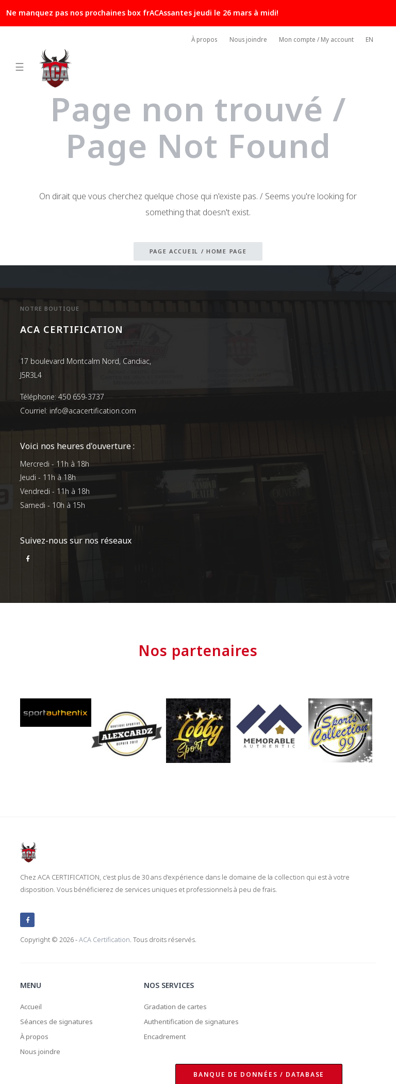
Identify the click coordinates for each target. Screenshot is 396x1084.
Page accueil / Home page (198, 252)
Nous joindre (244, 40)
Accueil (31, 1004)
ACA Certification (104, 936)
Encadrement (166, 1035)
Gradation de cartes (177, 1004)
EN (369, 40)
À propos (198, 40)
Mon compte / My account (314, 40)
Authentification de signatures (194, 1020)
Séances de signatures (57, 1020)
